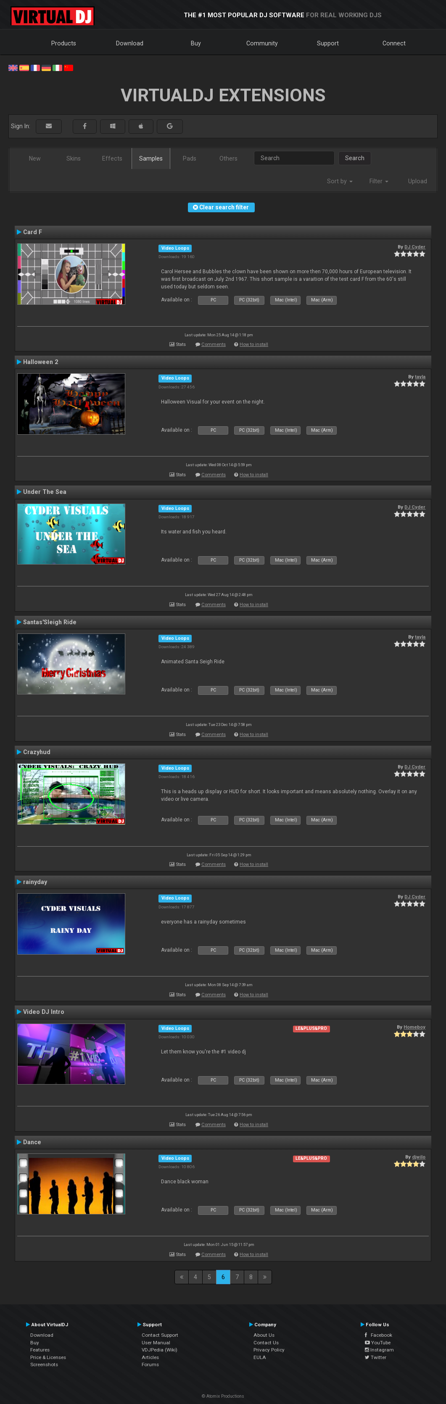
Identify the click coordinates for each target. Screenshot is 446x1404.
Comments (213, 344)
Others (228, 158)
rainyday (35, 882)
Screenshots (44, 1364)
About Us (263, 1335)
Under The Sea (44, 491)
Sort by (340, 181)
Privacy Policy (269, 1350)
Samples (151, 158)
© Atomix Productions (223, 1396)
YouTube (378, 1343)
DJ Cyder (414, 247)
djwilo (418, 1157)
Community (262, 43)
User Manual (156, 1343)
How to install (254, 344)
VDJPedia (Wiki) (159, 1350)
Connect (394, 43)
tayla (420, 377)
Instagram (379, 1350)
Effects (112, 158)
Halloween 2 (40, 362)
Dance (32, 1142)
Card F (32, 232)
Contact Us (266, 1343)
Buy (196, 43)
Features (40, 1350)
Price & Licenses (48, 1357)
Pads (189, 158)
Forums (150, 1364)
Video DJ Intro (43, 1011)
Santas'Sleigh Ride (50, 622)
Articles (150, 1357)
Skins (73, 158)
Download (129, 43)
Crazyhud (36, 752)
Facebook (378, 1335)
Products (63, 43)
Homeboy (414, 1027)
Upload (417, 181)
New (35, 158)
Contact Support (160, 1335)
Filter (378, 181)
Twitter (375, 1357)
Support (328, 43)
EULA (259, 1357)
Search (354, 158)
